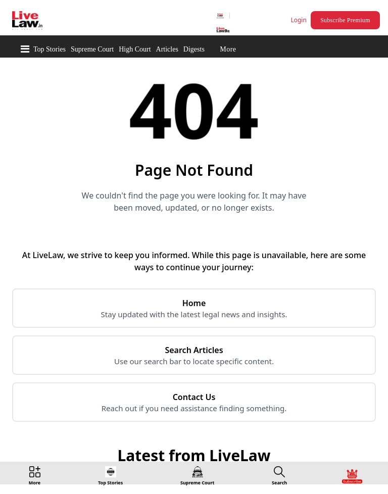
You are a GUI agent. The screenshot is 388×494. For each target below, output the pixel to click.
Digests (194, 49)
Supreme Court (92, 49)
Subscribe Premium (345, 20)
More (228, 49)
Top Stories (49, 49)
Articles (167, 49)
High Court (135, 49)
